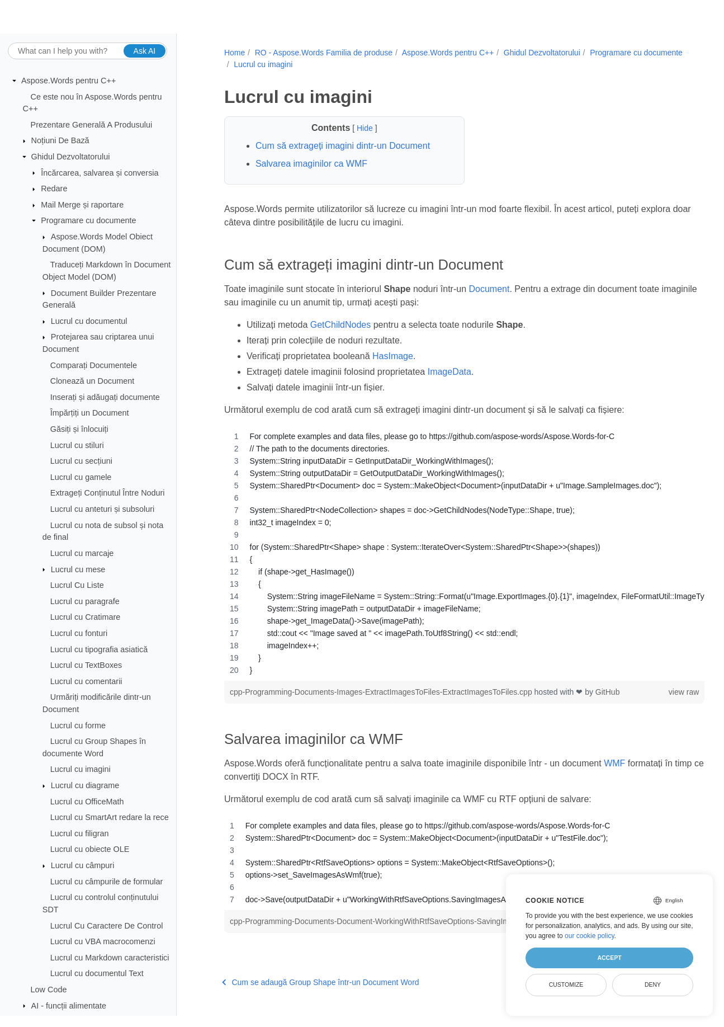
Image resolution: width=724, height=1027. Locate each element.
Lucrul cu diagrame (85, 785)
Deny (653, 984)
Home (233, 52)
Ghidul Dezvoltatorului (70, 157)
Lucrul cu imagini (80, 769)
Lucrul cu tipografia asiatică (99, 649)
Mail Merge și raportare (82, 205)
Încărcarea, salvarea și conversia (99, 172)
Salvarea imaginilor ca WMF (310, 163)
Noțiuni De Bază (60, 140)
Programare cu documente (88, 220)
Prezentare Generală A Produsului (92, 125)
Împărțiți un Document (89, 413)
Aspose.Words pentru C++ (68, 81)
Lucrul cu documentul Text (97, 973)
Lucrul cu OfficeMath (87, 801)
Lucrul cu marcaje (82, 553)
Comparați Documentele (93, 365)
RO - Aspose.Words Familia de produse (321, 52)
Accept (609, 957)
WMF (614, 763)
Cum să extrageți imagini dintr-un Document (341, 145)
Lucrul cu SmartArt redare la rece (109, 817)
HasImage (391, 356)
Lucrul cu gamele (81, 477)
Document (487, 289)
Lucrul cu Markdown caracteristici (109, 958)
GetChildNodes (338, 324)
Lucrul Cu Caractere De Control (106, 925)
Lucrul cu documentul (89, 321)
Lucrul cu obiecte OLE (90, 849)
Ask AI (145, 50)
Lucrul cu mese (78, 569)
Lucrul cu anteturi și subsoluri (102, 509)
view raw (648, 691)
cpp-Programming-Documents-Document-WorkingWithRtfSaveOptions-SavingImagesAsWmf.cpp (397, 921)
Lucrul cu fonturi (78, 633)
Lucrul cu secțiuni (81, 461)
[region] (446, 553)
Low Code (49, 990)
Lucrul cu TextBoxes (86, 665)
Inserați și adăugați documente (105, 397)
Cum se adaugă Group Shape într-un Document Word (319, 994)
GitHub (606, 691)
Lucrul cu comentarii (86, 681)
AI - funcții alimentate (68, 1005)
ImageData (447, 371)
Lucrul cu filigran (79, 834)
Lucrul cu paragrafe (85, 601)
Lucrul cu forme (78, 725)
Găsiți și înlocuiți (79, 429)
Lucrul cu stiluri (77, 445)
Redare (54, 189)
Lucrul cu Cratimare (85, 617)
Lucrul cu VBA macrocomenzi (102, 942)
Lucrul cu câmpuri (83, 865)
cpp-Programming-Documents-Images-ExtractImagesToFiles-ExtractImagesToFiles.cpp (380, 691)
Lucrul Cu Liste (77, 585)
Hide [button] (356, 128)
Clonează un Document (92, 381)
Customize (566, 984)
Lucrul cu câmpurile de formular (106, 881)
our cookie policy (589, 936)
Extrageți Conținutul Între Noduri (107, 493)
